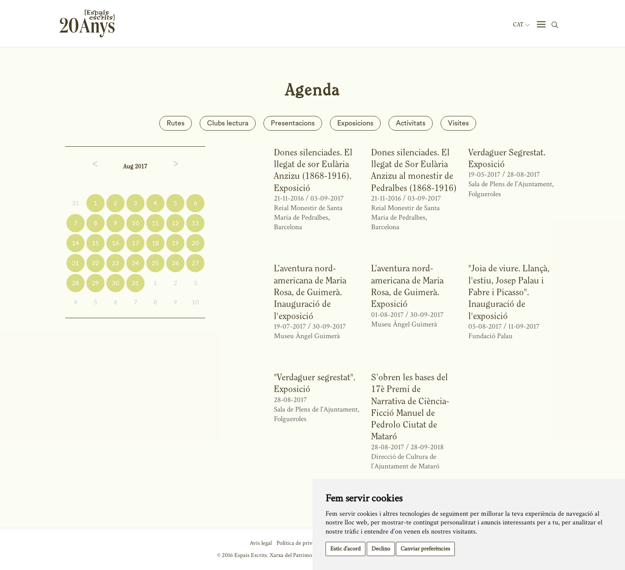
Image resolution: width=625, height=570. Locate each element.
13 (195, 223)
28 (75, 283)
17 (135, 243)
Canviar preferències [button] (425, 549)
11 (155, 223)
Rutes (175, 123)
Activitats (410, 123)
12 (175, 223)
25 (155, 263)
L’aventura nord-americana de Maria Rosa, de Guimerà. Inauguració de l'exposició (310, 292)
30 (115, 283)
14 (75, 243)
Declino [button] (381, 549)
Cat (521, 24)
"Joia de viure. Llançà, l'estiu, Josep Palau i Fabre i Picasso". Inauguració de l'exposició (508, 292)
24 (135, 263)
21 (75, 263)
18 (155, 243)
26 (175, 263)
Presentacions (293, 123)
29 (95, 283)
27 (195, 263)
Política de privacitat (301, 543)
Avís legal (261, 543)
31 (75, 203)
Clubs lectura (227, 123)
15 (95, 243)
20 (195, 243)
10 (135, 223)
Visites (458, 123)
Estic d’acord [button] (345, 549)
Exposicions (355, 123)
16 (115, 243)
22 (95, 263)
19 (175, 243)
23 (115, 263)
